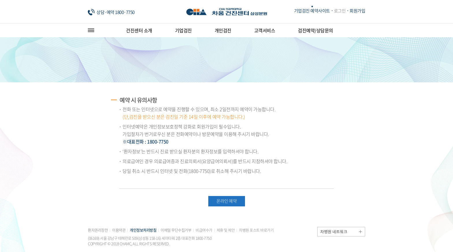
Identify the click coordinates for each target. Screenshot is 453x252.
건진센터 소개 (139, 30)
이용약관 (118, 230)
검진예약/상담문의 (315, 30)
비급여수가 (204, 230)
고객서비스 (264, 30)
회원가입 (357, 11)
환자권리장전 (98, 230)
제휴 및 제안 (226, 230)
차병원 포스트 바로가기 (256, 230)
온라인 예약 (226, 201)
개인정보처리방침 (143, 230)
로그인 (340, 11)
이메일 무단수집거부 (176, 230)
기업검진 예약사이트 (312, 11)
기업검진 (183, 30)
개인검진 (223, 30)
